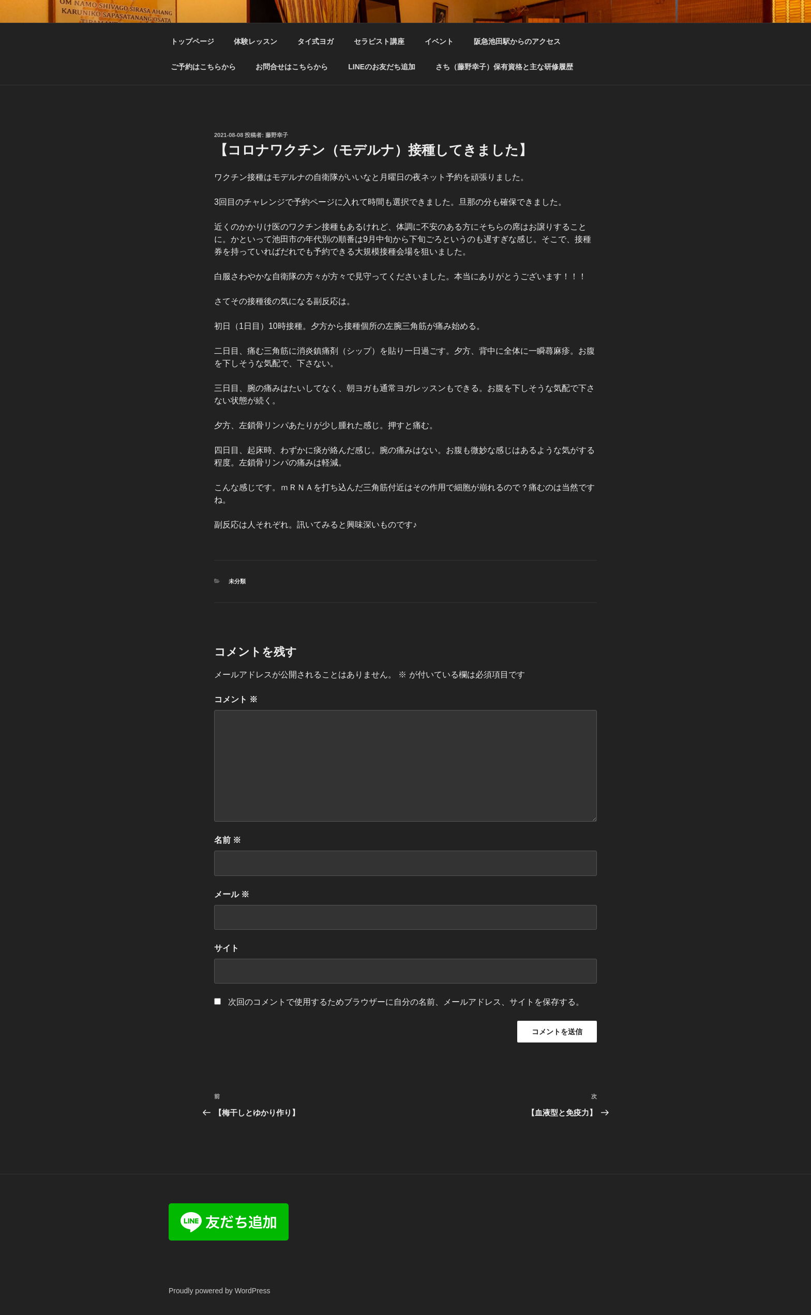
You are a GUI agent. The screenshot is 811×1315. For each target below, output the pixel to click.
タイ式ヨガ (315, 41)
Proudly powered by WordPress (220, 1291)
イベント (439, 41)
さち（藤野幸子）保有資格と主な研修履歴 (504, 67)
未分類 (237, 581)
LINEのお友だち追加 (381, 67)
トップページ (192, 41)
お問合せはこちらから (292, 67)
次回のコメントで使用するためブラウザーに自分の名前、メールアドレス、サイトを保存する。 (406, 1001)
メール (231, 894)
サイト (226, 948)
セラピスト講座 (379, 41)
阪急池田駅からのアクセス (517, 41)
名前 (227, 840)
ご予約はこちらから (203, 67)
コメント (236, 699)
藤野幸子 (276, 135)
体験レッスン (255, 41)
